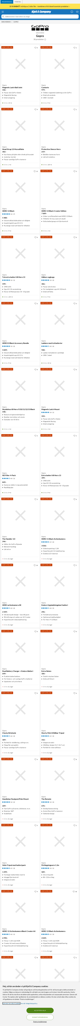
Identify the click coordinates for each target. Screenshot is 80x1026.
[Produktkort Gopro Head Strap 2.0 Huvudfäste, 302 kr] (20, 125)
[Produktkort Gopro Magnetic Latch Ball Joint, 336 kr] (20, 64)
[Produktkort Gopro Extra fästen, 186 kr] (60, 647)
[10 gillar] (36, 565)
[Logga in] (72, 11)
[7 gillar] (75, 565)
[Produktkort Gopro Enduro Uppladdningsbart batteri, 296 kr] (60, 581)
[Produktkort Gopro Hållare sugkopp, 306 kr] (60, 253)
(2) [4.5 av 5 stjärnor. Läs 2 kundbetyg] (53, 542)
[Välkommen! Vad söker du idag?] (41, 16)
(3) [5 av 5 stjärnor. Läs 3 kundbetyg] (53, 802)
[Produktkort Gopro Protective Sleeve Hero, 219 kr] (60, 125)
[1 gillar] (75, 47)
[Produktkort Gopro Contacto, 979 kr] (60, 64)
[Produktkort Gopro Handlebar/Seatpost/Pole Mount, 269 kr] (20, 775)
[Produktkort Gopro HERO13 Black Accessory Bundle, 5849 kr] (20, 320)
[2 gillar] (36, 303)
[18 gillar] (75, 891)
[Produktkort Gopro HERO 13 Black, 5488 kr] (20, 187)
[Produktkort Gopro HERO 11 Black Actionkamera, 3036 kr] (60, 515)
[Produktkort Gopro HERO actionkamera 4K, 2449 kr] (20, 581)
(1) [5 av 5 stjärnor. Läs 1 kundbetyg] (14, 280)
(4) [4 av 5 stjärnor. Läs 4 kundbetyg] (53, 346)
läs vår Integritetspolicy (29, 1003)
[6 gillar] (75, 499)
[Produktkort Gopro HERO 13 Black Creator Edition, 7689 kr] (60, 187)
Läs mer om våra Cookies (11, 1003)
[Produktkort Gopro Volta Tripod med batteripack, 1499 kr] (20, 841)
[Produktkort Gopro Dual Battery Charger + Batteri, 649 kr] (20, 974)
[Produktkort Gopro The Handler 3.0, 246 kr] (20, 515)
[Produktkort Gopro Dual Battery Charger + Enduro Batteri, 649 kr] (20, 647)
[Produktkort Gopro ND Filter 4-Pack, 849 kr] (20, 452)
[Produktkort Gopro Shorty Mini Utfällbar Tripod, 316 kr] (60, 709)
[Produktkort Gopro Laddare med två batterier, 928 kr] (60, 320)
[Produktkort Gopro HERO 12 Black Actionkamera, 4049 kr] (60, 908)
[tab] (6, 2)
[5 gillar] (36, 825)
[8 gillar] (75, 759)
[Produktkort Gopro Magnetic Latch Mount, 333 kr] (60, 386)
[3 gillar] (75, 171)
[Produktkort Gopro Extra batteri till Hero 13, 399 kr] (60, 452)
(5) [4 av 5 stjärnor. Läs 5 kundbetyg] (53, 608)
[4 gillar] (75, 693)
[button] (45, 39)
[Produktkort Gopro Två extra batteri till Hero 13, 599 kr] (20, 253)
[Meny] (2, 12)
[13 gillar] (36, 171)
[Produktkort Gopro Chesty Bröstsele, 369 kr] (20, 709)
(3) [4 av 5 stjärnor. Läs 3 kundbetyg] (14, 736)
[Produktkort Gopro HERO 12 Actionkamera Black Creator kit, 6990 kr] (20, 908)
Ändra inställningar (40, 1022)
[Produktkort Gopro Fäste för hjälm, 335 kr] (60, 974)
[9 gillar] (36, 109)
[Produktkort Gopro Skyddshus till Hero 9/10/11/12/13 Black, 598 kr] (20, 386)
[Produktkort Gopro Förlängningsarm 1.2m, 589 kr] (60, 841)
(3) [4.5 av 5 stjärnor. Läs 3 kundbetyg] (53, 736)
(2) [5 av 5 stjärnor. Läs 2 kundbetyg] (53, 280)
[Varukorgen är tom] (77, 11)
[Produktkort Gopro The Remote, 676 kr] (60, 775)
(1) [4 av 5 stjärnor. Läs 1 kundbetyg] (14, 478)
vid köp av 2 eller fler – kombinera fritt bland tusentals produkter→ (40, 6)
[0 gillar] (36, 47)
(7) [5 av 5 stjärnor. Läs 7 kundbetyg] (14, 214)
